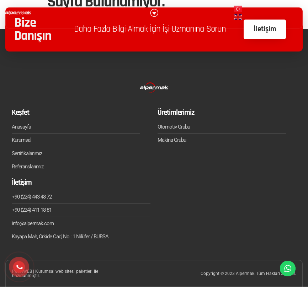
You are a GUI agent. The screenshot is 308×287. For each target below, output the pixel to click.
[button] (154, 10)
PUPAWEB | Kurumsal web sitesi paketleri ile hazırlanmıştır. (55, 273)
